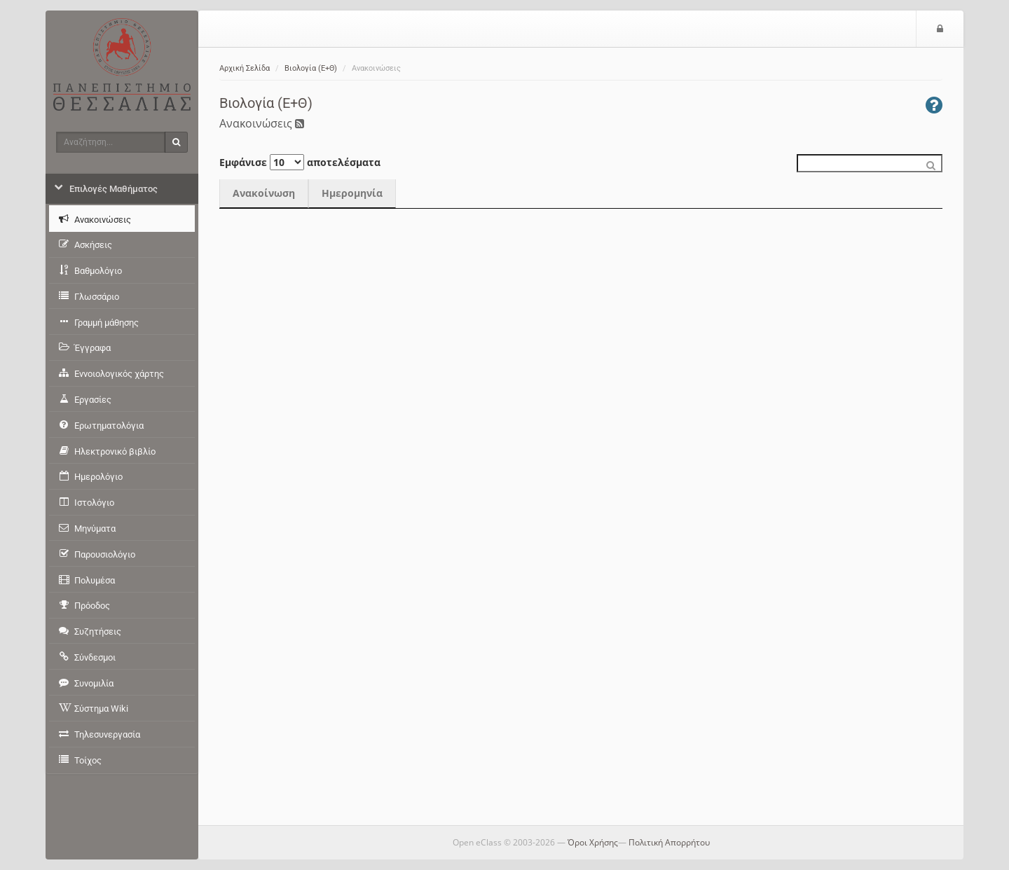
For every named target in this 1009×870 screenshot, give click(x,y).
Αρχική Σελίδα (244, 68)
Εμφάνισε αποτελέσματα (299, 162)
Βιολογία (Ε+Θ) (310, 68)
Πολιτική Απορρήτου (669, 842)
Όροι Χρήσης (593, 842)
